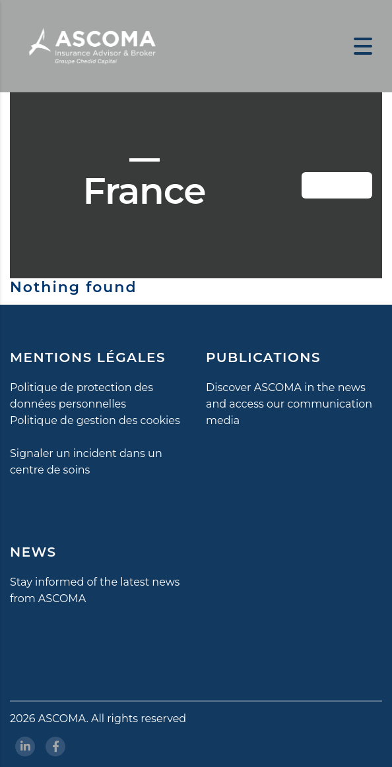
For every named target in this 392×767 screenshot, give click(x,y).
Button (346, 185)
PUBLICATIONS (263, 357)
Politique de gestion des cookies (95, 420)
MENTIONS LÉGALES (88, 357)
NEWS (33, 552)
